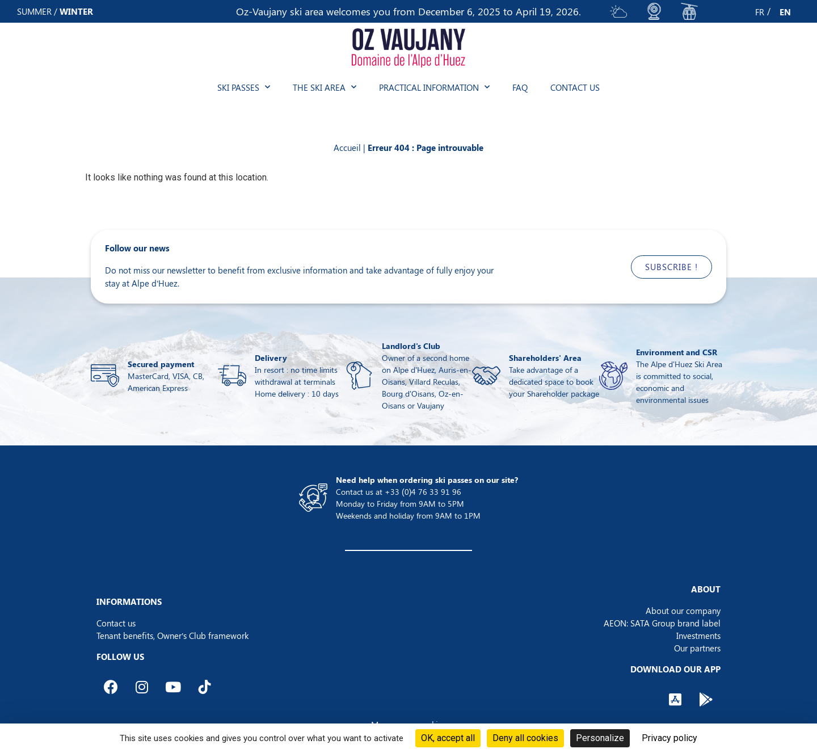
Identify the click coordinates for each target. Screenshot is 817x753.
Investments (698, 635)
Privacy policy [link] (669, 738)
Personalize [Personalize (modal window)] (600, 738)
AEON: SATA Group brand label (662, 623)
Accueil (347, 147)
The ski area (324, 87)
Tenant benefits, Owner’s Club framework (172, 635)
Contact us (575, 87)
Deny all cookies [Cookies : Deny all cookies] (525, 738)
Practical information (434, 87)
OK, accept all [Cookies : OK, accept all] (448, 738)
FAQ (520, 87)
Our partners (697, 648)
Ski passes (243, 87)
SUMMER (34, 11)
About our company (683, 610)
